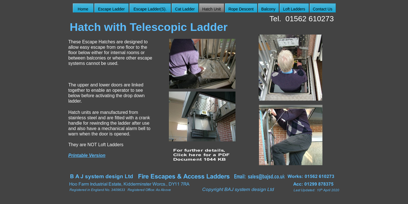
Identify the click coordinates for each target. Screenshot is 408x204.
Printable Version (86, 155)
